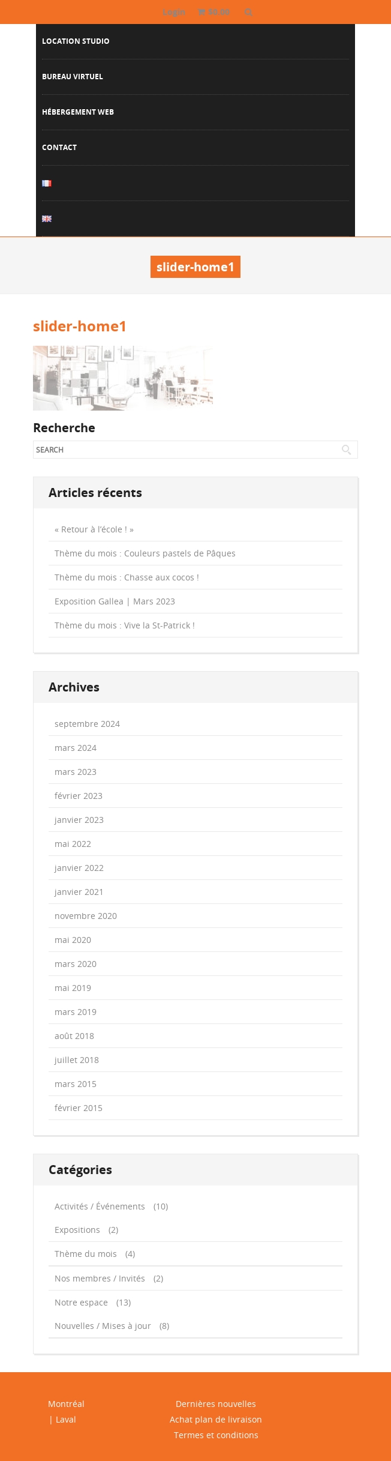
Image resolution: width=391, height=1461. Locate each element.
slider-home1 (80, 326)
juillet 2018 (77, 1059)
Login (174, 11)
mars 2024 (76, 747)
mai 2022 (73, 843)
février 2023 (79, 795)
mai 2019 (73, 987)
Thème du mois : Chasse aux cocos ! (127, 577)
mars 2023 (76, 771)
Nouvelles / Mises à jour (103, 1325)
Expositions (77, 1229)
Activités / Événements (100, 1206)
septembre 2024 (87, 723)
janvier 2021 (79, 891)
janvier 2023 (79, 819)
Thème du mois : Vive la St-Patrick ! (125, 625)
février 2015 (79, 1107)
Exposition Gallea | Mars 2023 (115, 601)
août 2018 (74, 1035)
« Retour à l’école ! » (94, 529)
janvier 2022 (79, 867)
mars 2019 (76, 1011)
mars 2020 (76, 963)
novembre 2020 (86, 915)
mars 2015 (76, 1083)
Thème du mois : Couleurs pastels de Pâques (145, 553)
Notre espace (81, 1302)
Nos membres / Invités (100, 1278)
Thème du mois (86, 1253)
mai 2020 (73, 939)
